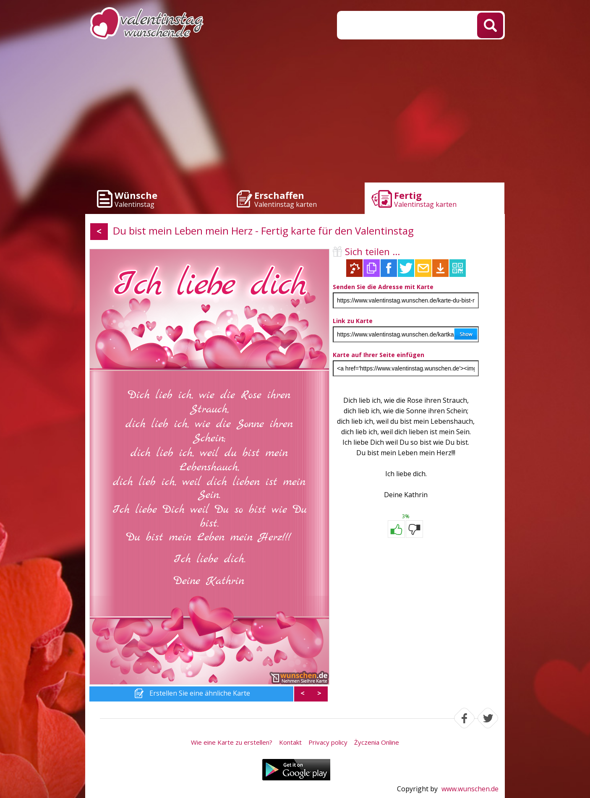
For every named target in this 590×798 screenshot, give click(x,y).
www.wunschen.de (470, 788)
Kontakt (290, 742)
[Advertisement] (295, 113)
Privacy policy (327, 742)
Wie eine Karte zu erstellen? (231, 742)
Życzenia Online (376, 742)
